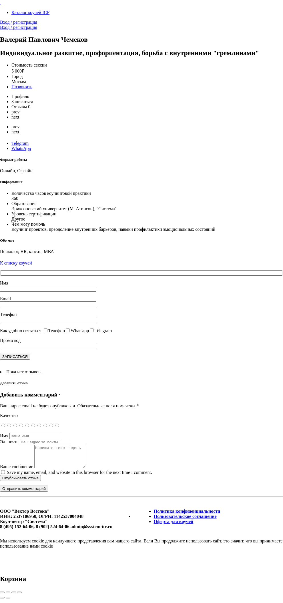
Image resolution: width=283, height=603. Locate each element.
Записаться (22, 101)
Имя (4, 435)
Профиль (20, 96)
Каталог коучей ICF (30, 12)
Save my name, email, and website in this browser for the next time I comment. (79, 476)
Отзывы (20, 106)
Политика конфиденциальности (187, 515)
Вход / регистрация (18, 22)
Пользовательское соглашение (185, 520)
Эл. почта (9, 441)
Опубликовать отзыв (20, 482)
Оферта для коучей (174, 525)
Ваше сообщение (16, 470)
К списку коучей (16, 263)
